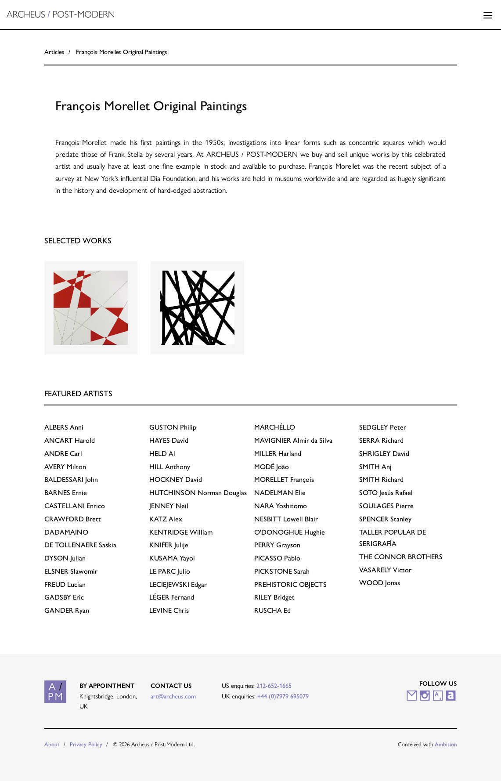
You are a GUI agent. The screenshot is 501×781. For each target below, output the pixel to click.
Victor (385, 570)
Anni (63, 427)
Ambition (446, 744)
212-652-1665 (274, 686)
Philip (172, 427)
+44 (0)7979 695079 (283, 696)
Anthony (169, 467)
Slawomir (70, 571)
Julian (65, 558)
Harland (277, 453)
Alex (165, 519)
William (181, 532)
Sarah (282, 571)
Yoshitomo (280, 506)
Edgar (178, 584)
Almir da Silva (293, 440)
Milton (65, 467)
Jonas (379, 583)
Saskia (80, 545)
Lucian (65, 584)
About (52, 744)
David (168, 440)
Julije (168, 545)
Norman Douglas (198, 492)
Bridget (274, 597)
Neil (168, 506)
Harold (69, 440)
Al (162, 453)
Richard (381, 440)
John (71, 479)
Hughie (289, 532)
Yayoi (172, 558)
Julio (169, 571)
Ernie (65, 492)
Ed (272, 610)
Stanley (385, 519)
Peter (382, 427)
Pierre (386, 506)
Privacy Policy (86, 744)
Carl (63, 453)
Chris (169, 610)
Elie (280, 492)
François (284, 479)
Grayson (277, 545)
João (271, 467)
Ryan (66, 610)
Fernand (171, 597)
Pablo (277, 558)
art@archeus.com (173, 696)
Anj (375, 467)
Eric (64, 597)
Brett (72, 519)
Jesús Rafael (386, 492)
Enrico (74, 506)
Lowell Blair (286, 519)
